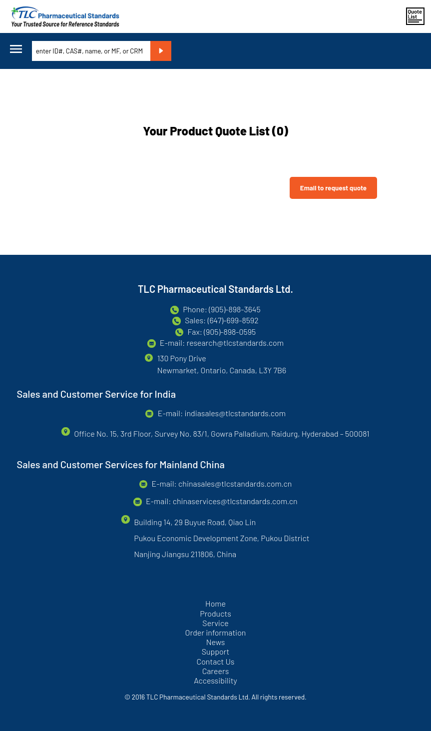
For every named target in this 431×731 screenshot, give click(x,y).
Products (215, 614)
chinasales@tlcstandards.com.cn (235, 483)
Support (216, 652)
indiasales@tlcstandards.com (234, 413)
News (215, 642)
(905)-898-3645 (234, 309)
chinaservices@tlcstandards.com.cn (235, 501)
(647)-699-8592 (233, 320)
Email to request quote (333, 188)
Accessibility (215, 681)
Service (215, 623)
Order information (215, 633)
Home (215, 604)
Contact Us (215, 662)
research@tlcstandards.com (234, 342)
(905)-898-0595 (230, 331)
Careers (215, 671)
